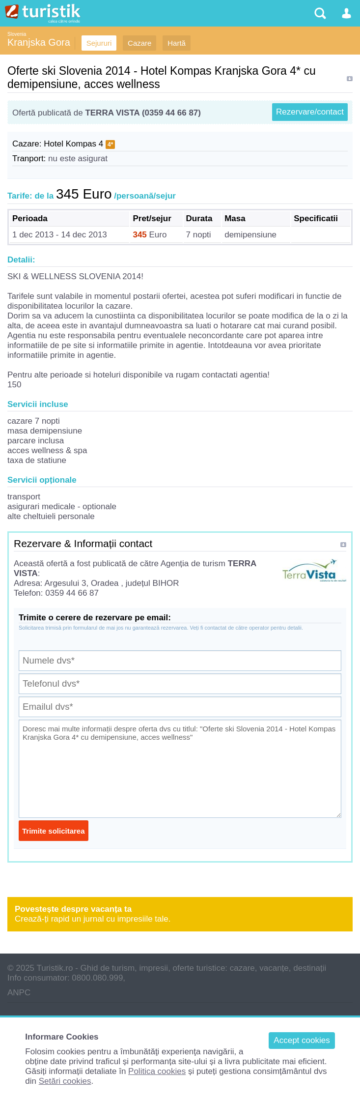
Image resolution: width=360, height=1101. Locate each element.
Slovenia (16, 34)
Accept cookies (302, 1040)
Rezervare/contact (310, 111)
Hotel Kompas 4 (73, 143)
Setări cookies (65, 1081)
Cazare (139, 43)
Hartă (176, 43)
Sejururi (99, 43)
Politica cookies (157, 1071)
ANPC (18, 992)
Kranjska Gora (38, 42)
